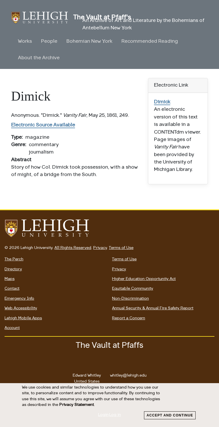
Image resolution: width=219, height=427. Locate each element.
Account (12, 328)
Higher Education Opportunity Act (144, 279)
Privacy (100, 248)
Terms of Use (121, 248)
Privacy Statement (76, 405)
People (49, 41)
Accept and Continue (170, 415)
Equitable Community (132, 289)
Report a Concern (128, 318)
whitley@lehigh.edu (128, 374)
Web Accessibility (21, 308)
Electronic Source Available (43, 125)
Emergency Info (19, 299)
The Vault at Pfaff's (42, 18)
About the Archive (39, 58)
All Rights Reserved (72, 248)
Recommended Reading (149, 41)
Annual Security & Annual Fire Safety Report (152, 308)
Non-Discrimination (130, 299)
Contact (12, 289)
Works (25, 41)
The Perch (14, 259)
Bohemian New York (89, 41)
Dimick (162, 102)
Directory (13, 269)
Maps (10, 279)
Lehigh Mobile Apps (23, 318)
